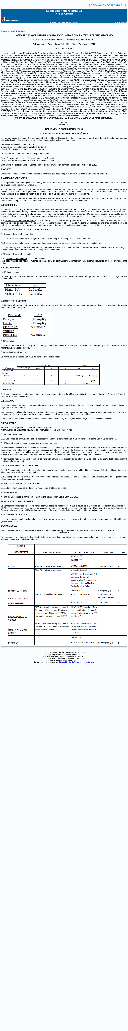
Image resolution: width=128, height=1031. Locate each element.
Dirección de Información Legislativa (76, 662)
